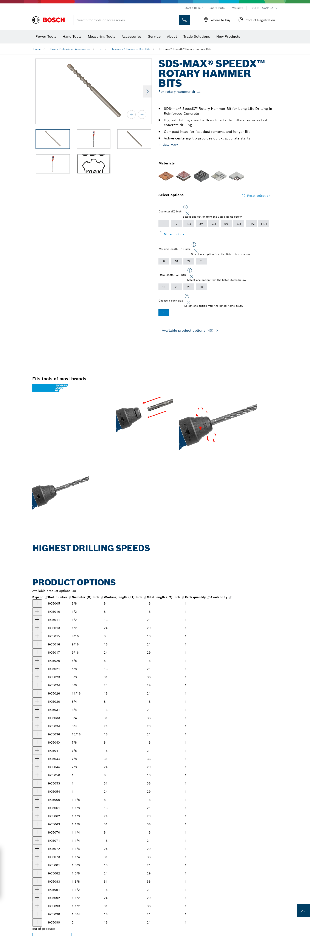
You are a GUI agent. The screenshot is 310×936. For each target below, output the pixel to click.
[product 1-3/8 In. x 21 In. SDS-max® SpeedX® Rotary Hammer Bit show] (37, 865)
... (101, 49)
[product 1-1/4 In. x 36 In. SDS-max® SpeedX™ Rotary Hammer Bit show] (37, 857)
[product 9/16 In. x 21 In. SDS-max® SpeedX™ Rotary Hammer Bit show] (37, 644)
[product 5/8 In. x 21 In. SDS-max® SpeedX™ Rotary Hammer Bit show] (37, 669)
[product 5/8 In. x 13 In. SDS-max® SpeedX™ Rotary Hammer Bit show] (37, 661)
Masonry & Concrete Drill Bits (131, 49)
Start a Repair (193, 7)
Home (37, 49)
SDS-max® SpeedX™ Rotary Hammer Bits (185, 49)
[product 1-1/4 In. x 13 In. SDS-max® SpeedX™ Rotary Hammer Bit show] (37, 832)
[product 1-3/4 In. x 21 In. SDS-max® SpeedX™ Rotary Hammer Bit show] (37, 914)
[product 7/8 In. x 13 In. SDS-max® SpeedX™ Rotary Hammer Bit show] (37, 742)
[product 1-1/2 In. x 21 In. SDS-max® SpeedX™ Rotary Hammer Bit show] (37, 890)
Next (147, 91)
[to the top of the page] (303, 910)
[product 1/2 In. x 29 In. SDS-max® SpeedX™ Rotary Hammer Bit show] (37, 628)
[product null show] (37, 922)
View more (170, 145)
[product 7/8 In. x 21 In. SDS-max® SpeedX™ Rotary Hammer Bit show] (37, 751)
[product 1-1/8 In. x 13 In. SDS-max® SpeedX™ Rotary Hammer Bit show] (37, 800)
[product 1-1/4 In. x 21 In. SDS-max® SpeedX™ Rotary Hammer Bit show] (37, 841)
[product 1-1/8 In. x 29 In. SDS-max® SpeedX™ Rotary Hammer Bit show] (37, 816)
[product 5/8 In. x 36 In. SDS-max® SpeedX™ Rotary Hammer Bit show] (37, 677)
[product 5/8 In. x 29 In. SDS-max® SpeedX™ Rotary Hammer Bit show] (37, 685)
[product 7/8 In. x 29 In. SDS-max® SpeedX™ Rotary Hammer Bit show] (37, 767)
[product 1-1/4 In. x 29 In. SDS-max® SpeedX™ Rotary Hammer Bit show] (37, 849)
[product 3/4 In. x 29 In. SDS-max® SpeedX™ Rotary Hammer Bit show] (37, 726)
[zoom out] (142, 114)
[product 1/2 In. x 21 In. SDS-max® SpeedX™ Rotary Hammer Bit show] (37, 620)
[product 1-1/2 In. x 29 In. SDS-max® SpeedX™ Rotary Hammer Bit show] (37, 898)
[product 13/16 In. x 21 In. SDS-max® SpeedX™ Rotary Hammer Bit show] (37, 734)
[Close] (187, 213)
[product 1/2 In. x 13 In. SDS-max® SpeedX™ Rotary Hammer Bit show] (37, 612)
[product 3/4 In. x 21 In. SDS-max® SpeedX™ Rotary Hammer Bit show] (37, 710)
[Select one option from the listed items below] (185, 207)
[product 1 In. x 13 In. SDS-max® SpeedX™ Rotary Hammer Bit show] (37, 775)
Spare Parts (217, 7)
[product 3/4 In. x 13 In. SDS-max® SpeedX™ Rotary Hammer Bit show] (37, 702)
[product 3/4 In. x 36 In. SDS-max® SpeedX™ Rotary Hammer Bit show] (37, 718)
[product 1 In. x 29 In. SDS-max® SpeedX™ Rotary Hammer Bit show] (37, 791)
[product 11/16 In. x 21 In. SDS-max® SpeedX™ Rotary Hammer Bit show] (37, 693)
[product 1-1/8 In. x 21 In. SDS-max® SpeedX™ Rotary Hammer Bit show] (37, 808)
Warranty (237, 7)
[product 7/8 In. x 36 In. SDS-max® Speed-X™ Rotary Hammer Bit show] (37, 759)
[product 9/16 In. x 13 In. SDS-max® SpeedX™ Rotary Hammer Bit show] (37, 636)
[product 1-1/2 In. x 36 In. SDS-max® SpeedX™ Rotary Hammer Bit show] (37, 906)
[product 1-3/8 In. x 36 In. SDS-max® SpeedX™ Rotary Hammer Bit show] (37, 881)
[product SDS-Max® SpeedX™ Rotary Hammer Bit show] (37, 652)
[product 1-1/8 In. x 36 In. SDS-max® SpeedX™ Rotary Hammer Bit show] (37, 824)
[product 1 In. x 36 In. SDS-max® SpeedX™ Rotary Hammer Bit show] (37, 783)
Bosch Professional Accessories (70, 49)
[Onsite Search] (184, 20)
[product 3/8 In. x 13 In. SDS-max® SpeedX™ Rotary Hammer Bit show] (37, 603)
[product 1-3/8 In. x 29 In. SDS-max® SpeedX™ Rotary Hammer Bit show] (37, 873)
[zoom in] (131, 114)
